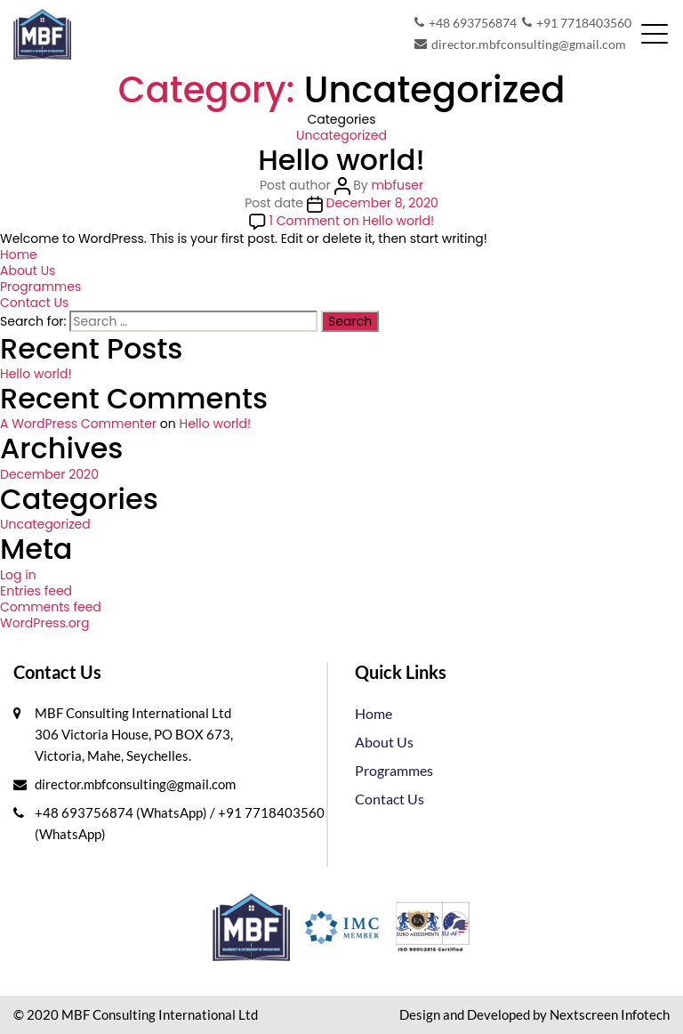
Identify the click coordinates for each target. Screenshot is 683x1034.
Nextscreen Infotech (610, 1014)
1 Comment (352, 221)
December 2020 (49, 474)
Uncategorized (341, 135)
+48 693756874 (465, 23)
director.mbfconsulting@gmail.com (520, 44)
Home (18, 254)
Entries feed (36, 591)
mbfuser (397, 185)
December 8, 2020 (382, 203)
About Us (27, 270)
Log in (18, 575)
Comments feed (50, 607)
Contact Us (34, 302)
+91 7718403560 (576, 23)
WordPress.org (45, 623)
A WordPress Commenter (78, 423)
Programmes (40, 286)
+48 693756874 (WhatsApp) (122, 812)
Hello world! (341, 160)
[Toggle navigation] (654, 34)
